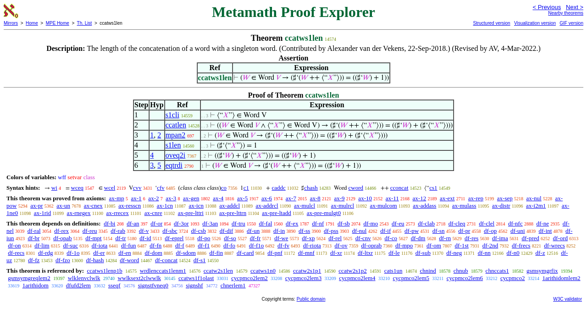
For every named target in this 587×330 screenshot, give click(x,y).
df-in (279, 230)
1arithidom (35, 285)
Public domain (311, 299)
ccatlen (176, 125)
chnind (428, 270)
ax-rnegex (79, 212)
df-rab (118, 230)
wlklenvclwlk (84, 278)
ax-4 (218, 198)
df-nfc (515, 223)
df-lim (42, 245)
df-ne (542, 223)
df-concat (166, 260)
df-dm (418, 238)
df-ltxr (365, 252)
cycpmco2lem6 (465, 278)
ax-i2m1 (536, 205)
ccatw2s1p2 (352, 270)
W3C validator (567, 299)
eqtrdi (174, 165)
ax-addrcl (267, 205)
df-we (281, 238)
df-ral (34, 230)
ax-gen (191, 198)
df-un (253, 230)
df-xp (308, 238)
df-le (394, 252)
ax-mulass (464, 205)
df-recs (16, 252)
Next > (574, 7)
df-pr (464, 230)
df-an (133, 223)
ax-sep (505, 198)
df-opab (62, 238)
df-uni (517, 230)
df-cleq (457, 223)
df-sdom (186, 252)
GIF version (571, 23)
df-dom (153, 252)
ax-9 (339, 198)
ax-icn (195, 205)
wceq (77, 187)
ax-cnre (153, 212)
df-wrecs (554, 245)
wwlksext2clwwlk (139, 278)
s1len (173, 145)
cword (356, 187)
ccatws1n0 (263, 270)
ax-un (63, 205)
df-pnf (274, 252)
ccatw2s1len (218, 270)
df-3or (181, 223)
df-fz (33, 260)
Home (32, 23)
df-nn (484, 252)
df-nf (318, 223)
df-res (471, 238)
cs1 (433, 187)
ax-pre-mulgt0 (324, 212)
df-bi (109, 223)
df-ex (292, 223)
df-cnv (363, 238)
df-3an (210, 223)
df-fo (229, 245)
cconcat (399, 187)
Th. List (84, 23)
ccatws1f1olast (196, 278)
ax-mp (116, 198)
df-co (391, 238)
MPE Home (57, 23)
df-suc (70, 245)
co (224, 187)
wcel (110, 187)
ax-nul (533, 198)
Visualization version (535, 23)
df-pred (530, 238)
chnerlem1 (233, 285)
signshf (194, 285)
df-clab (426, 223)
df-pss (331, 230)
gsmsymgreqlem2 (29, 278)
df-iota (100, 245)
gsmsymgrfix (542, 270)
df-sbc (169, 230)
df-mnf (306, 252)
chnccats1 (497, 270)
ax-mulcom (383, 205)
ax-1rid (42, 212)
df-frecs (521, 245)
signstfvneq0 (153, 285)
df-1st (462, 245)
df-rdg (45, 252)
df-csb (198, 230)
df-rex (61, 230)
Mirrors (11, 23)
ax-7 (291, 198)
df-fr (255, 238)
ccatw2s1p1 (307, 270)
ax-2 (153, 198)
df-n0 (513, 252)
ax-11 (392, 198)
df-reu (90, 230)
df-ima (500, 238)
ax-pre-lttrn (232, 212)
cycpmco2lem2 (249, 278)
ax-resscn (129, 205)
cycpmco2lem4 (357, 278)
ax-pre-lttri (191, 212)
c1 (246, 187)
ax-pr (36, 205)
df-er (99, 252)
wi (54, 187)
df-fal (265, 223)
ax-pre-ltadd (276, 212)
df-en (124, 252)
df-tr (120, 238)
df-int (545, 230)
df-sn (438, 230)
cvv (137, 187)
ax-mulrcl (342, 205)
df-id (145, 238)
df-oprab (371, 245)
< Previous (546, 7)
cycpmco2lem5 (411, 278)
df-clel (486, 223)
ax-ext (447, 198)
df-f (179, 245)
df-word (129, 260)
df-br (33, 238)
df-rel (335, 238)
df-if (385, 230)
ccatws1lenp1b (104, 270)
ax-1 (136, 198)
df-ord (560, 238)
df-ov (341, 245)
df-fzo (62, 260)
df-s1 (200, 260)
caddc (278, 187)
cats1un (393, 270)
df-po (203, 238)
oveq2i (176, 155)
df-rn (445, 238)
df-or (156, 223)
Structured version (491, 23)
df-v (144, 230)
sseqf (114, 285)
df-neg (454, 252)
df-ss (304, 230)
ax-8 (315, 198)
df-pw (411, 230)
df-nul (359, 230)
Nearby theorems (565, 13)
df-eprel (174, 238)
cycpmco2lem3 (303, 278)
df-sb (344, 223)
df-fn (155, 245)
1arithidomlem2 (562, 278)
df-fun (128, 245)
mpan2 (176, 135)
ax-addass (424, 205)
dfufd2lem (78, 285)
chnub (461, 270)
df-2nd (490, 245)
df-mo (370, 223)
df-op (490, 230)
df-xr (336, 252)
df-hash (95, 260)
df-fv (283, 245)
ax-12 (419, 198)
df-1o (72, 252)
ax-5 (242, 198)
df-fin (216, 252)
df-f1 (204, 245)
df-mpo (404, 245)
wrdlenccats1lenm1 (163, 270)
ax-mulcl (304, 205)
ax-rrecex (117, 212)
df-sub (423, 252)
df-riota (312, 245)
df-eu (398, 223)
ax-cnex (93, 205)
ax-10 (365, 198)
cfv (161, 187)
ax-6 (266, 198)
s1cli (172, 115)
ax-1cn (165, 205)
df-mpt (93, 238)
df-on (14, 245)
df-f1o (256, 245)
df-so (230, 238)
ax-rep (475, 198)
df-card (245, 252)
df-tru (238, 223)
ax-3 (171, 198)
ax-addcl (229, 205)
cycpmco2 (512, 278)
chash (311, 187)
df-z (540, 252)
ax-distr (501, 205)
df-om (433, 245)
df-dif (226, 230)
